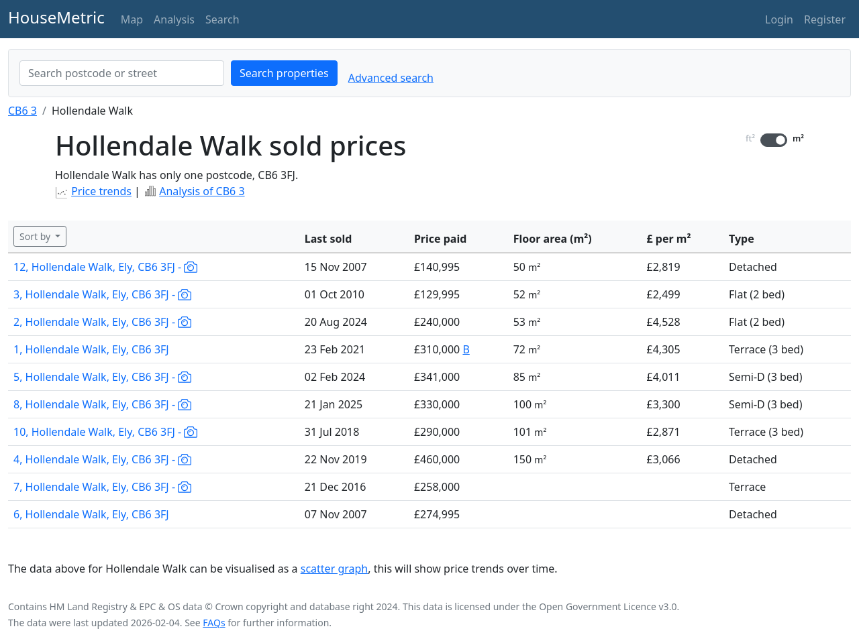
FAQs (214, 622)
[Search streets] (121, 73)
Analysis (174, 19)
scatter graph (334, 568)
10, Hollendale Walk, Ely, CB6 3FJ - (105, 431)
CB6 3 (22, 110)
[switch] (773, 140)
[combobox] (121, 73)
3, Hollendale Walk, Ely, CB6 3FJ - (102, 294)
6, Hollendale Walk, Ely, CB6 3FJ (91, 514)
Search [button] (222, 19)
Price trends (101, 191)
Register (825, 19)
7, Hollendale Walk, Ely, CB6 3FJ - (102, 486)
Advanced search (391, 77)
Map (132, 19)
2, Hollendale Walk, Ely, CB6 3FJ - (102, 321)
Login (779, 19)
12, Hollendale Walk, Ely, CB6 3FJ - (105, 266)
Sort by (36, 236)
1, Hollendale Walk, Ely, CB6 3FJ (91, 349)
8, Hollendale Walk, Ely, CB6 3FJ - (102, 404)
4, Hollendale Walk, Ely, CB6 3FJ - (102, 459)
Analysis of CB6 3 (201, 191)
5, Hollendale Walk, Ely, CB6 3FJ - (102, 376)
